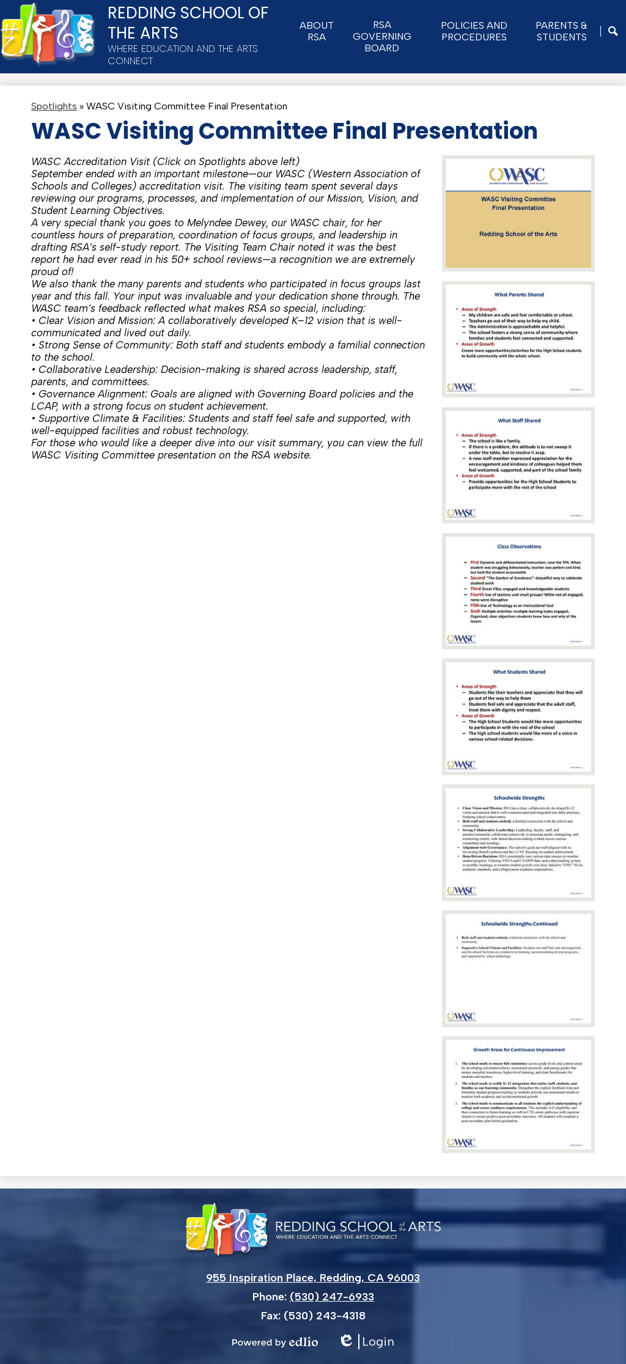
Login (365, 1341)
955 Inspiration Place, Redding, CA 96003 (313, 1278)
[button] (316, 31)
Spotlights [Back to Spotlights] (54, 106)
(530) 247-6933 (332, 1296)
